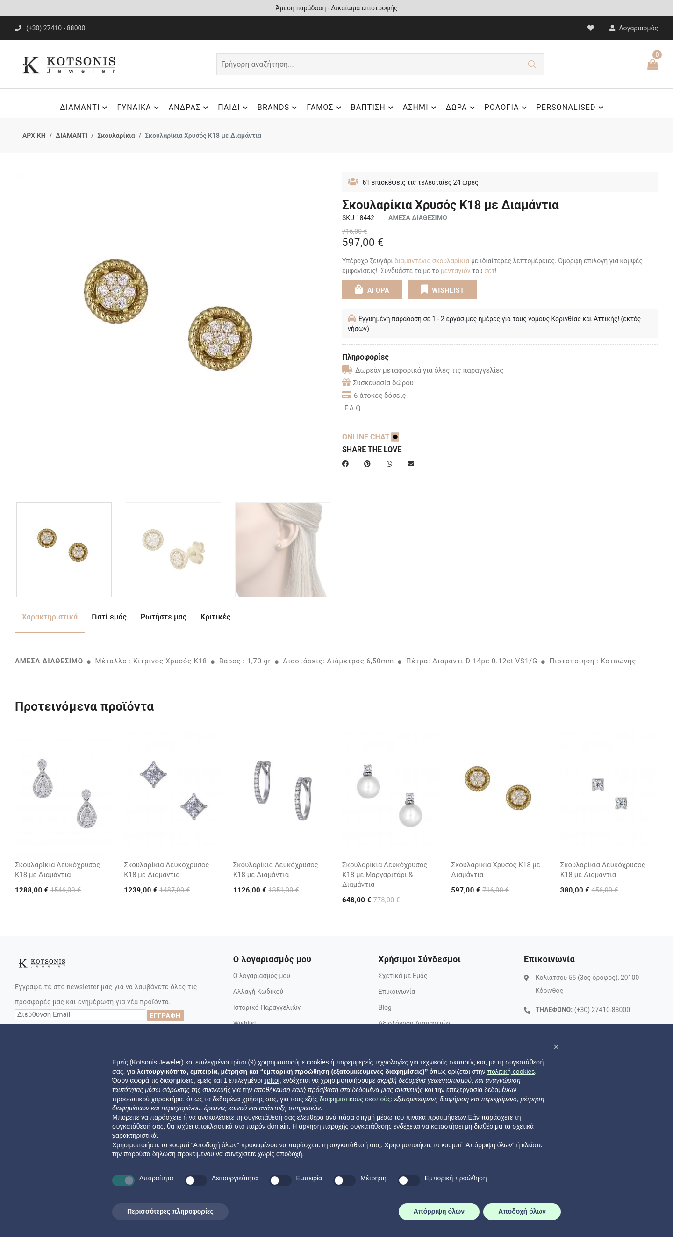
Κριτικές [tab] (215, 616)
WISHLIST (442, 289)
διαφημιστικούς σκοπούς (355, 1099)
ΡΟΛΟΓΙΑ (507, 107)
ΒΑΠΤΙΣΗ (373, 107)
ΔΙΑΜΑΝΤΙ (85, 107)
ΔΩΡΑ (462, 107)
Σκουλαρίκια (116, 135)
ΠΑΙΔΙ (234, 107)
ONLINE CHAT (370, 436)
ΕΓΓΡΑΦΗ (165, 1016)
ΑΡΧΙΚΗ (34, 135)
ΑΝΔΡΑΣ (190, 107)
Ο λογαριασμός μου (261, 975)
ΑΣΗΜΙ (421, 107)
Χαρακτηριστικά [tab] (50, 616)
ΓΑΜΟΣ (325, 107)
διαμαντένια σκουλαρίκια (431, 261)
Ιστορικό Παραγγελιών (267, 1007)
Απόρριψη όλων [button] (439, 1211)
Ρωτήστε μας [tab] (163, 616)
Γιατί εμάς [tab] (109, 616)
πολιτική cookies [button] (511, 1071)
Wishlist (244, 1023)
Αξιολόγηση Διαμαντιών (415, 1023)
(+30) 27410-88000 (602, 1010)
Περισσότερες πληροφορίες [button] (170, 1211)
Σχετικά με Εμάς (403, 975)
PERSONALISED (571, 107)
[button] (556, 1046)
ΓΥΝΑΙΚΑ (139, 107)
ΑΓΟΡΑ (372, 289)
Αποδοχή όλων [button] (522, 1211)
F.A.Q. (353, 408)
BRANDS (279, 107)
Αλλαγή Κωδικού (258, 991)
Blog (385, 1007)
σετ (489, 270)
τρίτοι (271, 1080)
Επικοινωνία (397, 991)
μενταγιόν (456, 270)
